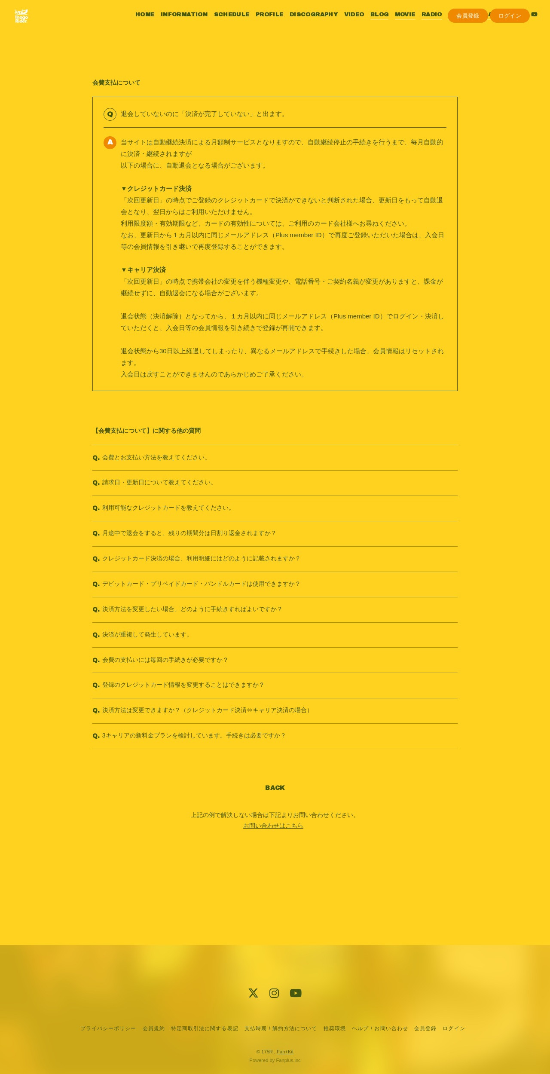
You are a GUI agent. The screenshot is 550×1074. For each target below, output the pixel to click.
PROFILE (261, 25)
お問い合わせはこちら (273, 896)
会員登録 (468, 39)
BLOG (370, 25)
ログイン (510, 39)
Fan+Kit (285, 1051)
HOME (136, 25)
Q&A (476, 25)
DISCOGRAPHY (305, 25)
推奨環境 (335, 1028)
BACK (275, 859)
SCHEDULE (223, 25)
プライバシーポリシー (108, 1028)
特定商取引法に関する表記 (204, 1028)
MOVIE (396, 25)
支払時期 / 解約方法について (281, 1028)
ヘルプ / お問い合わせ (380, 1028)
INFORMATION (175, 25)
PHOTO (451, 25)
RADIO (422, 25)
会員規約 (154, 1028)
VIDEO (345, 25)
